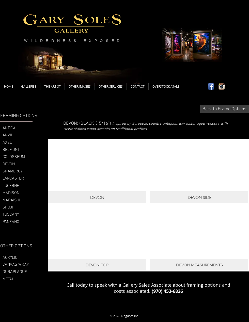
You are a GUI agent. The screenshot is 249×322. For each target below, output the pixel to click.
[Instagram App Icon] (222, 86)
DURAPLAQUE (15, 272)
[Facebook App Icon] (211, 86)
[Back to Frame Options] (224, 109)
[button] (97, 171)
